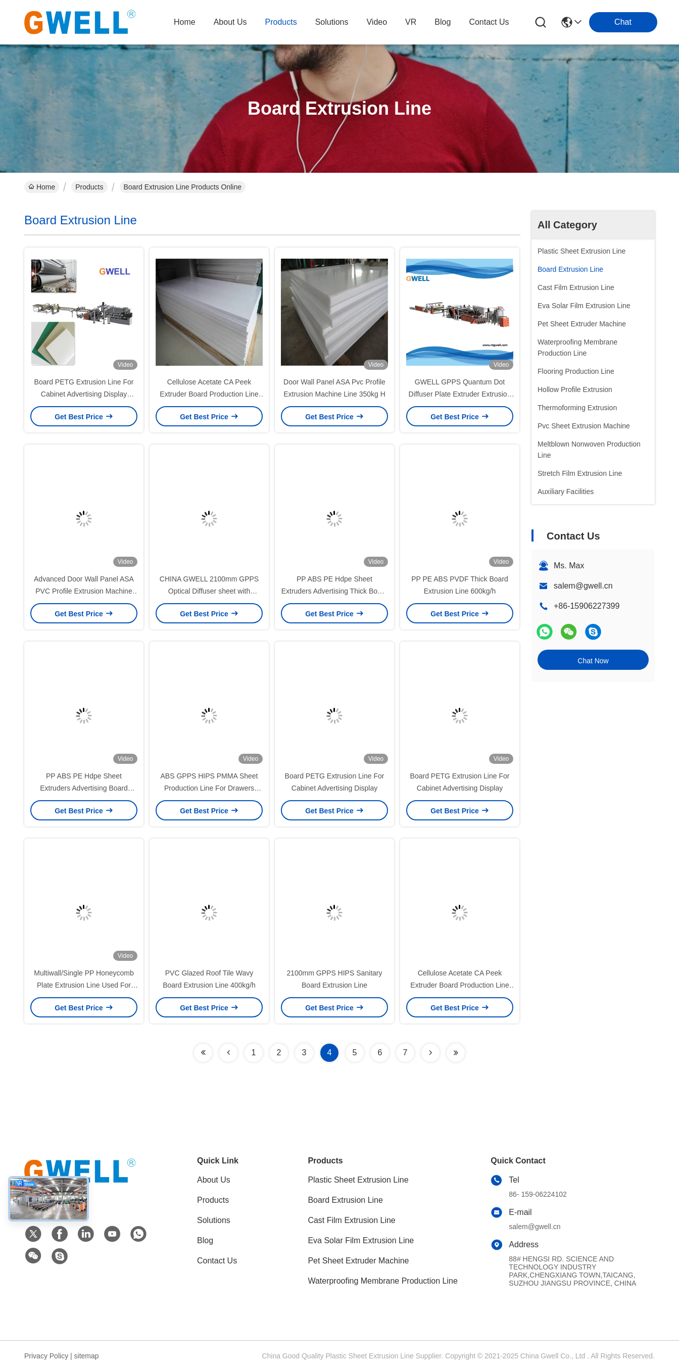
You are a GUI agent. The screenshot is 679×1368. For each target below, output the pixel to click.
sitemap (86, 1356)
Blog (205, 1240)
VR (410, 22)
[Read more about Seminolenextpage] (203, 1053)
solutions (332, 22)
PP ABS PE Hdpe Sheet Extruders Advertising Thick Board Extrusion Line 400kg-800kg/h (334, 591)
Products (89, 187)
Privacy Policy (46, 1356)
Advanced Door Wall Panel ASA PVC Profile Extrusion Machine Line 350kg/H (84, 591)
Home (185, 22)
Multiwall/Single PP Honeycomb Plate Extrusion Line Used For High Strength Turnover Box (83, 985)
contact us (489, 22)
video (376, 22)
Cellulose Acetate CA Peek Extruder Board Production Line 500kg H (209, 394)
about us (230, 22)
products (281, 22)
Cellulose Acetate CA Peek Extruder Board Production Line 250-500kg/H (459, 985)
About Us (213, 1180)
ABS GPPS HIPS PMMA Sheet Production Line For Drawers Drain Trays (209, 788)
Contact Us (217, 1260)
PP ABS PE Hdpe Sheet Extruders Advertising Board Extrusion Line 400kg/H (84, 788)
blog (442, 22)
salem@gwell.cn (583, 585)
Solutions (213, 1220)
